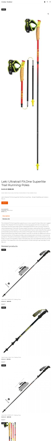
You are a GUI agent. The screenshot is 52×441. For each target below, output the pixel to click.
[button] (48, 14)
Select (5, 202)
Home (2, 192)
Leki (6, 211)
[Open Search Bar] (47, 2)
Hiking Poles (8, 192)
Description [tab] (6, 216)
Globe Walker (6, 2)
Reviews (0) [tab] (6, 219)
